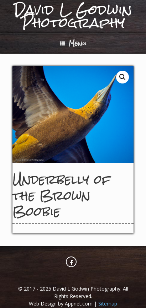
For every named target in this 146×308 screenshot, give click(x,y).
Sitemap (107, 303)
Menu (73, 43)
